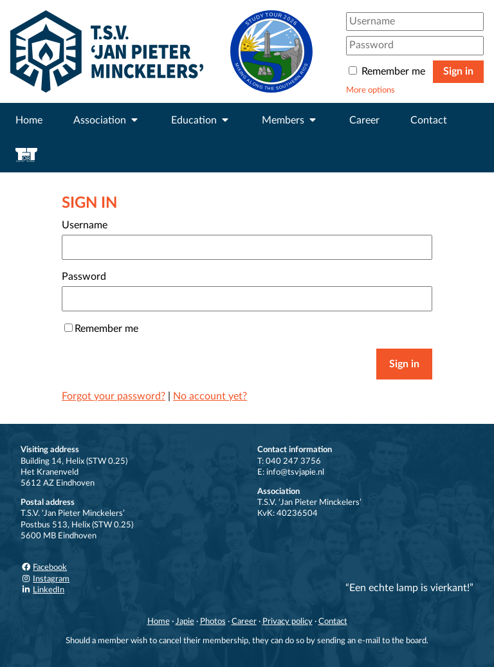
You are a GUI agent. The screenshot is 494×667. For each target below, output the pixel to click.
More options (370, 90)
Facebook (44, 567)
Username (84, 225)
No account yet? (210, 396)
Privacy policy (287, 621)
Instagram (45, 579)
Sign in (458, 71)
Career (364, 120)
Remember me (388, 71)
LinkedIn (42, 590)
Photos (213, 621)
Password (84, 276)
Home (28, 120)
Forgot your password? (113, 396)
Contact (428, 120)
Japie (185, 621)
